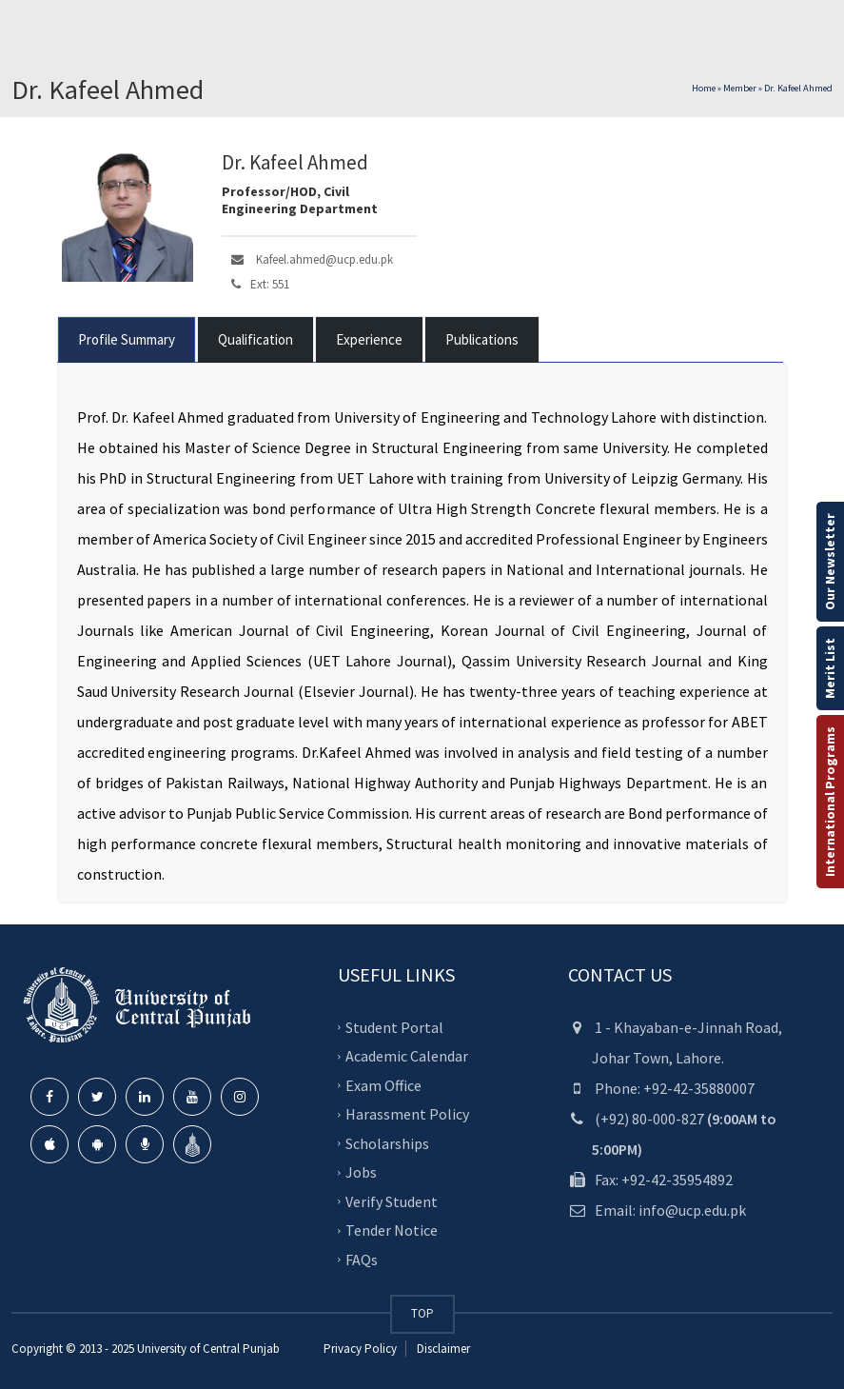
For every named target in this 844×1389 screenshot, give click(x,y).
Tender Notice (391, 1230)
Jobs (361, 1171)
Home (704, 88)
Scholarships (387, 1143)
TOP (422, 1313)
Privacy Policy (360, 1348)
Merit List (829, 668)
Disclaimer (442, 1348)
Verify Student (391, 1201)
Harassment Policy (407, 1113)
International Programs (829, 801)
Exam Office (383, 1085)
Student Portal (394, 1027)
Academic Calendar (406, 1055)
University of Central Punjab (208, 1348)
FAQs (361, 1259)
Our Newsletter (829, 561)
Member (739, 88)
